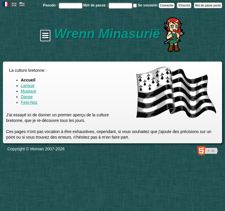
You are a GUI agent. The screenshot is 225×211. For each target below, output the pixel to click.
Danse (27, 96)
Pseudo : (51, 5)
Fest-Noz (29, 102)
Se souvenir (148, 5)
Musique (28, 91)
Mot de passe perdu (208, 5)
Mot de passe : (96, 5)
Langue (28, 85)
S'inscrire (184, 5)
